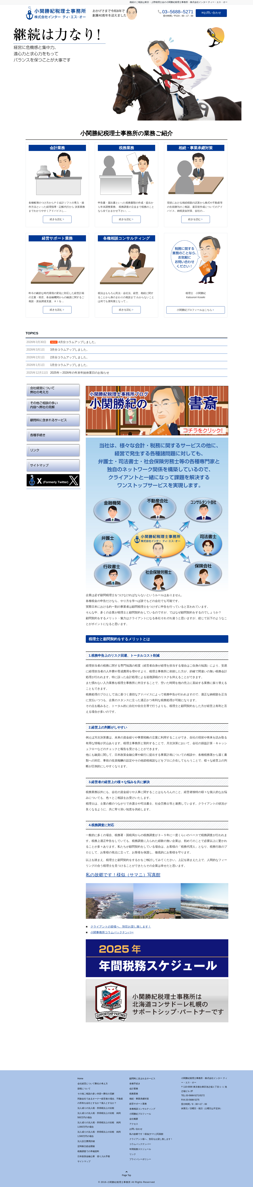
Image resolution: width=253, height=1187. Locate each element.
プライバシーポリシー (140, 1159)
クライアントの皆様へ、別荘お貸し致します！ (120, 926)
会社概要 (133, 1119)
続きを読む (57, 219)
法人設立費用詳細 (86, 1141)
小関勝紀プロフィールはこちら (195, 309)
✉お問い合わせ (211, 12)
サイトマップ (83, 1161)
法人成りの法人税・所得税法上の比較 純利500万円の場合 (99, 1115)
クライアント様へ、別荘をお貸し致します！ (151, 1139)
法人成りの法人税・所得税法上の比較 (95, 1108)
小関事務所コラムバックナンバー (112, 932)
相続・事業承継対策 (196, 148)
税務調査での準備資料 (88, 1151)
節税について (83, 1088)
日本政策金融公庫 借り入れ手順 (93, 1156)
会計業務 (57, 148)
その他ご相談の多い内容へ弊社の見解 (95, 1093)
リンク (132, 1154)
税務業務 (126, 148)
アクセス (133, 1124)
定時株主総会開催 (86, 1146)
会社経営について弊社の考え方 (92, 1083)
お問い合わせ (135, 1129)
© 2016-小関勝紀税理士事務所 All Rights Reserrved (126, 1182)
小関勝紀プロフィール (140, 1114)
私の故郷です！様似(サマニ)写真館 (146, 1134)
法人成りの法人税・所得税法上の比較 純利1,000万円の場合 (99, 1124)
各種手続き (134, 1083)
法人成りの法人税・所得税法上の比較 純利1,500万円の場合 (99, 1134)
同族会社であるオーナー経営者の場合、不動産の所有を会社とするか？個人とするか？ (100, 1100)
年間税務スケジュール (140, 1149)
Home (80, 1078)
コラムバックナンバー (140, 1144)
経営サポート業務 (57, 238)
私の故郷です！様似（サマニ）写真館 (123, 874)
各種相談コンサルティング (126, 238)
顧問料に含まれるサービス (142, 1078)
